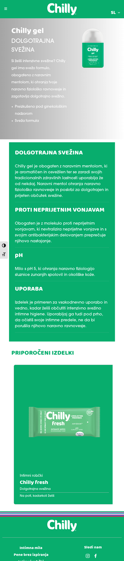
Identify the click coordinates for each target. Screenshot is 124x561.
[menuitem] (115, 13)
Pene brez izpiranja (31, 555)
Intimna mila (31, 548)
